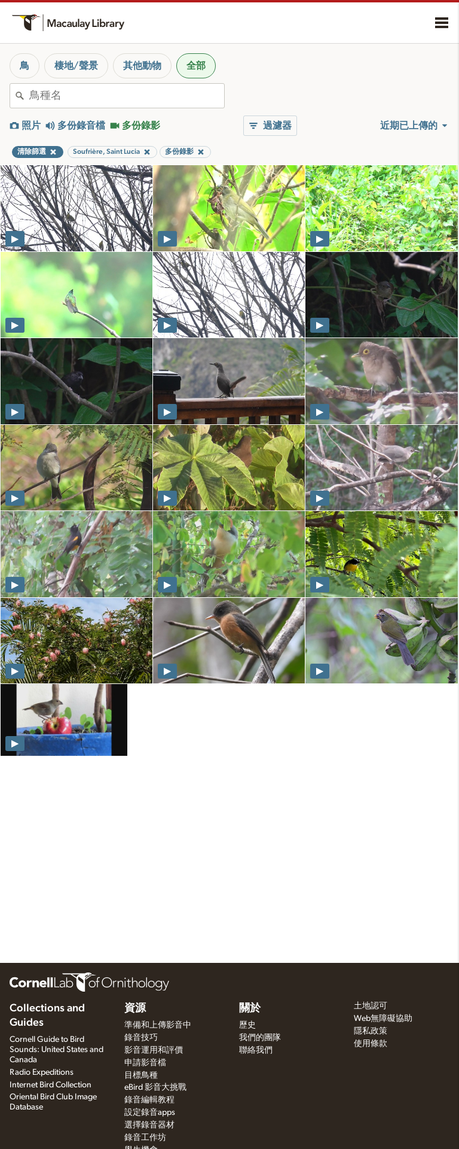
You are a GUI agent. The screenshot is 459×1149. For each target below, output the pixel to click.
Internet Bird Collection (50, 1085)
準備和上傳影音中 (157, 1025)
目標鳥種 (141, 1075)
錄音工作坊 (145, 1137)
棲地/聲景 (76, 66)
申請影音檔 (145, 1063)
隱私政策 (370, 1031)
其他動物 (142, 66)
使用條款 (370, 1043)
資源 (135, 1008)
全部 (196, 66)
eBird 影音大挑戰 (155, 1087)
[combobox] (126, 96)
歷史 (247, 1025)
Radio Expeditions (42, 1072)
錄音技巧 (141, 1038)
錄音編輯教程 (149, 1100)
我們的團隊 (260, 1038)
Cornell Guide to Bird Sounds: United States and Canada (56, 1049)
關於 (250, 1008)
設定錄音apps (149, 1112)
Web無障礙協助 (383, 1018)
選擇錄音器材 (149, 1125)
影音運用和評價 (153, 1050)
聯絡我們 (256, 1050)
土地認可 (370, 1006)
